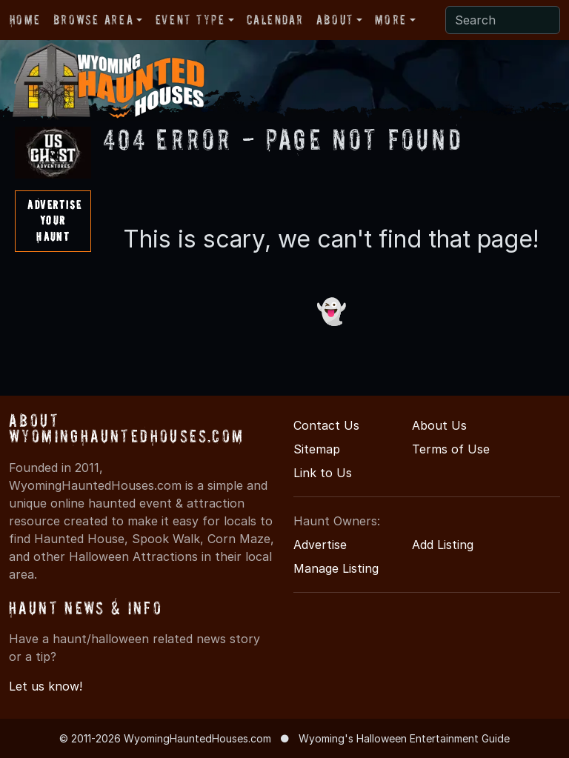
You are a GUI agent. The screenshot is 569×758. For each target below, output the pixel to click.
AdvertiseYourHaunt (54, 220)
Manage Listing (336, 568)
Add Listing (442, 544)
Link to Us (322, 472)
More (390, 19)
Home (25, 19)
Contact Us (326, 425)
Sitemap (316, 449)
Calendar (275, 19)
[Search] (502, 20)
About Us (439, 425)
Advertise (320, 544)
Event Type (190, 19)
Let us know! (45, 686)
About (334, 19)
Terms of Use (451, 449)
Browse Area (93, 19)
